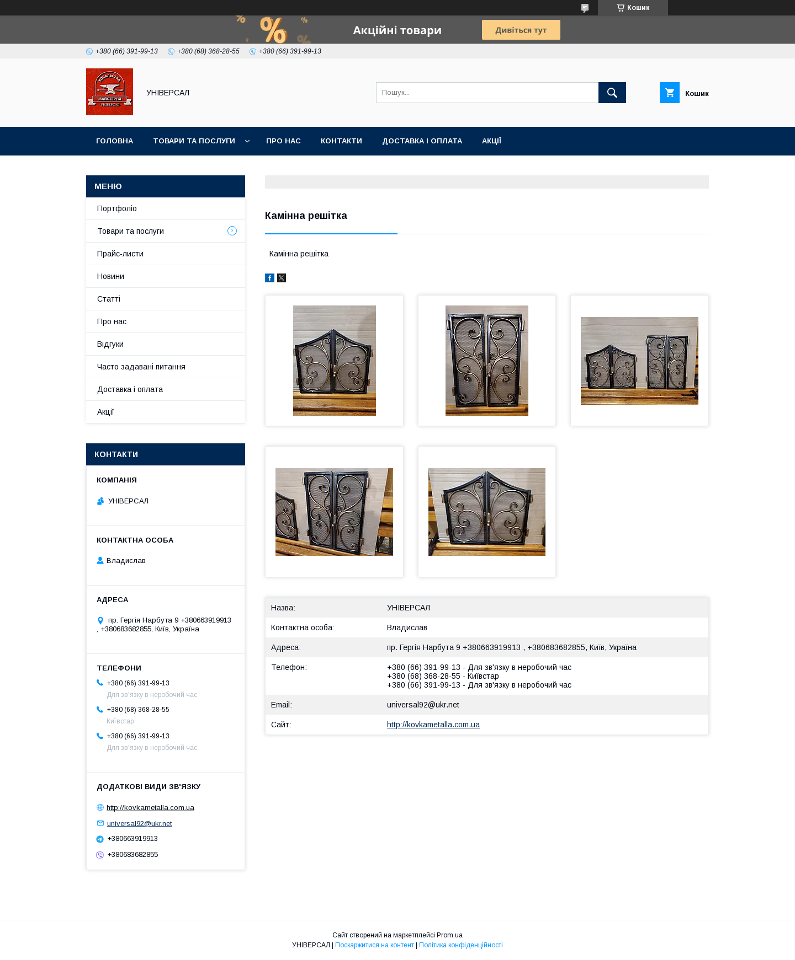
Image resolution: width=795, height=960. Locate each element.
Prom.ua (450, 935)
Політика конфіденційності (461, 945)
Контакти (341, 141)
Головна (114, 141)
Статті (108, 298)
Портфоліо (117, 208)
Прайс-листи (120, 253)
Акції (491, 141)
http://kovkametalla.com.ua (433, 724)
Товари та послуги (194, 141)
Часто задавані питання (141, 366)
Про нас (283, 141)
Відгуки (110, 344)
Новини (110, 276)
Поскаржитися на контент (374, 945)
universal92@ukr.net (423, 704)
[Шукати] (612, 92)
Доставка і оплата (422, 141)
